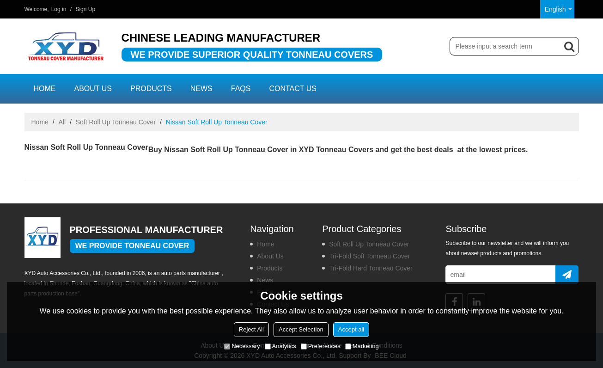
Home (45, 88)
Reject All (251, 329)
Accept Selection (301, 329)
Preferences (321, 346)
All (62, 122)
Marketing (362, 346)
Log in (59, 9)
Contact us (293, 88)
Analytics (280, 346)
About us (93, 88)
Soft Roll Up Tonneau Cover (116, 122)
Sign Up (85, 9)
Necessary (242, 346)
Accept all (351, 329)
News (201, 88)
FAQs (241, 88)
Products (151, 88)
